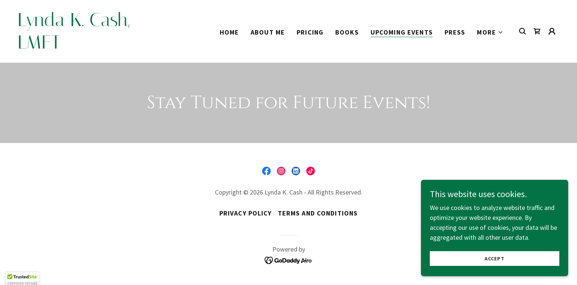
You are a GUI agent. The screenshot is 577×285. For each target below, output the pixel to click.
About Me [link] (268, 32)
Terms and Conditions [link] (318, 213)
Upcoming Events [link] (402, 32)
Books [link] (347, 32)
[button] (490, 32)
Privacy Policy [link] (245, 213)
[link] (93, 46)
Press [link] (455, 32)
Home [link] (229, 32)
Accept (494, 258)
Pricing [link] (310, 32)
